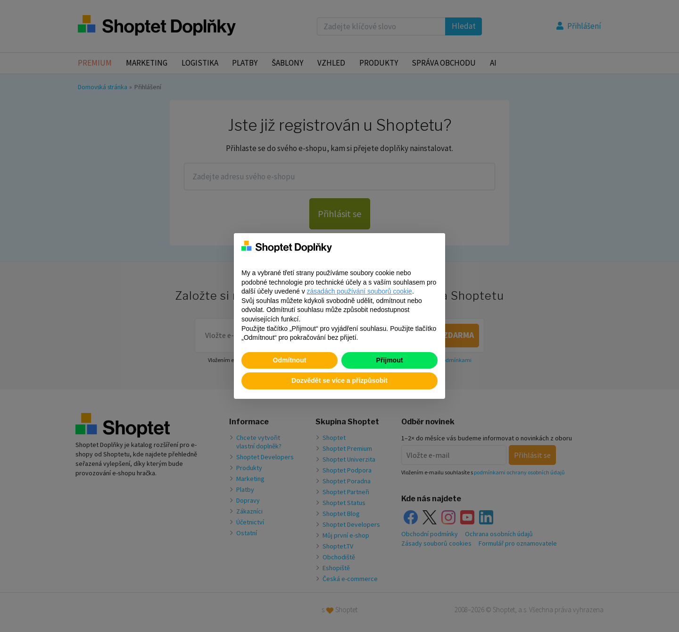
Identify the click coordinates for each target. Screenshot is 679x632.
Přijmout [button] (389, 360)
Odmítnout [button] (289, 360)
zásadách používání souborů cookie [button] (359, 291)
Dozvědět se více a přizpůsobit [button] (339, 380)
